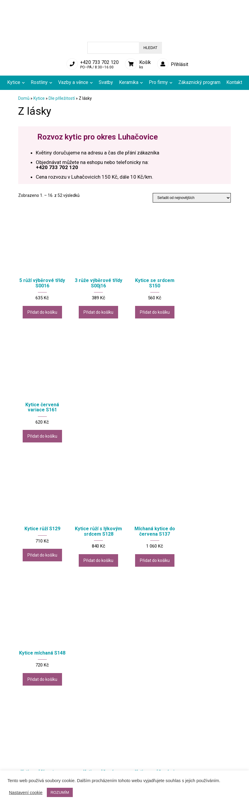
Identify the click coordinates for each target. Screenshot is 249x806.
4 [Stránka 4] (133, 715)
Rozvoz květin (147, 762)
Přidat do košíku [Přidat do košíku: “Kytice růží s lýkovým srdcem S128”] (97, 437)
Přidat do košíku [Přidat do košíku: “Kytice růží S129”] (41, 427)
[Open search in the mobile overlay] (124, 48)
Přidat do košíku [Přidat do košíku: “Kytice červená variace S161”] (207, 310)
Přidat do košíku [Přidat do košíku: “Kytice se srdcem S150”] (151, 310)
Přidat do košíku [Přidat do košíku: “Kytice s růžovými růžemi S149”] (151, 560)
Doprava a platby (90, 762)
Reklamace (26, 767)
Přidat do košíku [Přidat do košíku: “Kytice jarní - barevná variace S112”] (97, 687)
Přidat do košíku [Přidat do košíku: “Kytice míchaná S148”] (207, 427)
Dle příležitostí (62, 98)
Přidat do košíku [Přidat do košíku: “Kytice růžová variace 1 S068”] (97, 560)
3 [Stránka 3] (123, 715)
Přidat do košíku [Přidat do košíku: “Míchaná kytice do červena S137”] (151, 432)
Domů (24, 98)
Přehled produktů (31, 762)
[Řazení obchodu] (192, 198)
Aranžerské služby (151, 767)
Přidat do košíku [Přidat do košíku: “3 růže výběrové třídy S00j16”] (97, 310)
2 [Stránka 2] (113, 715)
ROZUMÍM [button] (59, 792)
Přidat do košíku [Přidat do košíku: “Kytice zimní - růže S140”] (207, 682)
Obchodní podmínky (93, 767)
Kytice (39, 98)
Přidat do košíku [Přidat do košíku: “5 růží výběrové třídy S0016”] (41, 310)
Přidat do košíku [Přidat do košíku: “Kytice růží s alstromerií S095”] (41, 682)
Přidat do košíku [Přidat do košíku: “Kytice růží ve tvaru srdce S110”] (41, 560)
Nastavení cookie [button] (25, 792)
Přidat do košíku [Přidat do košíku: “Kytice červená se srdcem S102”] (207, 560)
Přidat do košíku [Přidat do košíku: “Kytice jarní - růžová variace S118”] (151, 682)
